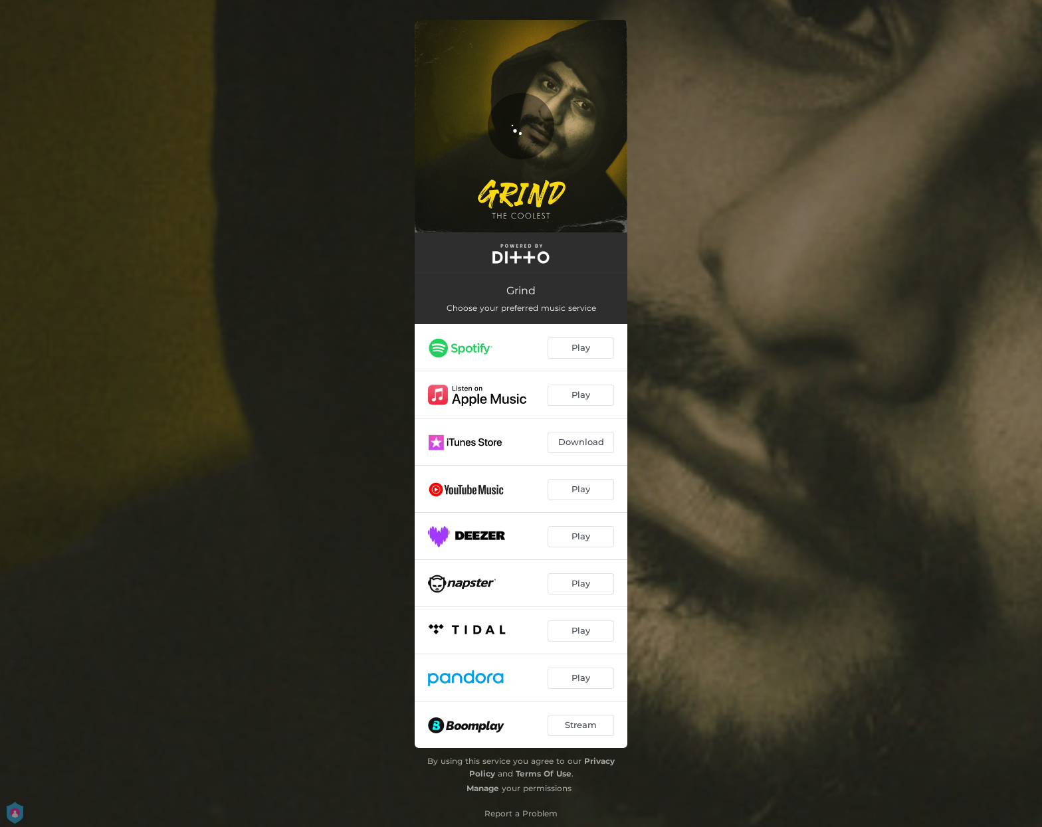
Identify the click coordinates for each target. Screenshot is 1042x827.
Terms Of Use (544, 774)
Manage (483, 788)
